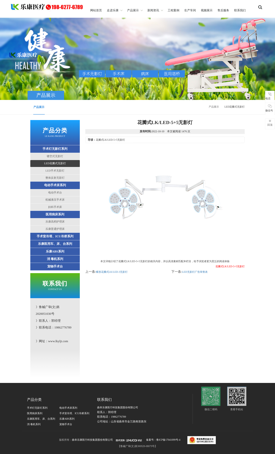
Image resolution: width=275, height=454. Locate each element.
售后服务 (223, 10)
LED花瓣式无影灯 (55, 163)
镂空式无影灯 (55, 156)
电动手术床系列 (55, 185)
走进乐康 (113, 10)
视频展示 (207, 10)
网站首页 (96, 10)
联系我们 (240, 10)
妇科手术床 (55, 207)
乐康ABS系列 (55, 251)
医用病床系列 (55, 214)
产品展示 (133, 10)
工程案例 (173, 10)
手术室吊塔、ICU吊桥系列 (55, 236)
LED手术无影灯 (54, 170)
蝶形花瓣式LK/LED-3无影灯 (112, 272)
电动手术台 (55, 192)
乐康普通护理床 (55, 228)
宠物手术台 (55, 266)
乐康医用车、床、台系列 (55, 244)
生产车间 (190, 10)
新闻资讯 (153, 10)
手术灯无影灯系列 (55, 149)
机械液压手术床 (55, 199)
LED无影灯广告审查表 (194, 272)
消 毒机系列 (55, 259)
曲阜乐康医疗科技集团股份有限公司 (92, 439)
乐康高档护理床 (55, 221)
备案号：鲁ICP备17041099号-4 (163, 439)
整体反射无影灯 (55, 177)
